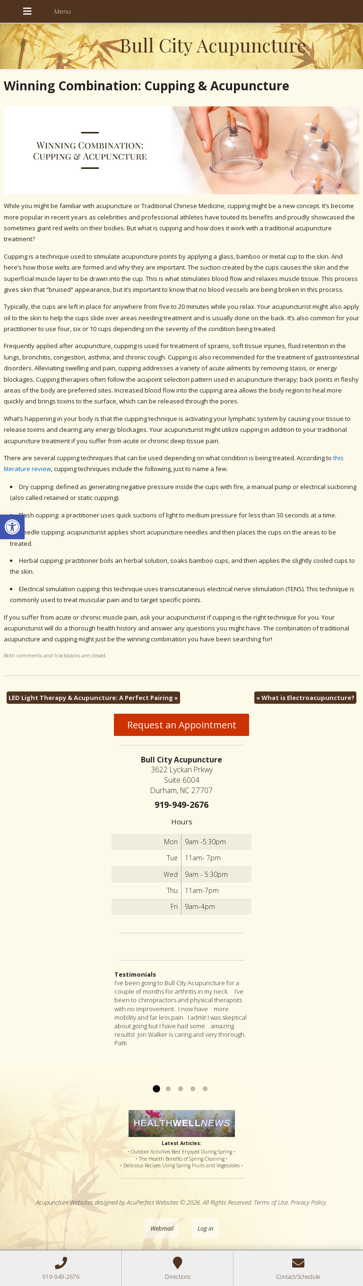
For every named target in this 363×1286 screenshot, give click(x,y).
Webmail (161, 1228)
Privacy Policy (308, 1202)
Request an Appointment (181, 724)
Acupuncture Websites (64, 1202)
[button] (12, 527)
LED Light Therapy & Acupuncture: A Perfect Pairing (93, 697)
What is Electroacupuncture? (305, 697)
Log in (205, 1228)
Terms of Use (271, 1202)
